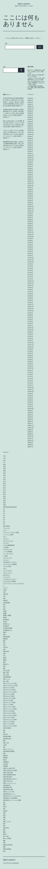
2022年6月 (30, 193)
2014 (4, 483)
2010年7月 (30, 397)
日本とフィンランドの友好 (10, 708)
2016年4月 (30, 298)
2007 (4, 468)
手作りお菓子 (6, 670)
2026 (4, 504)
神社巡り (5, 810)
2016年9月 (30, 287)
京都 (4, 598)
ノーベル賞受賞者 (7, 551)
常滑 (4, 666)
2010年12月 (31, 387)
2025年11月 (31, 109)
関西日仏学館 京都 (7, 844)
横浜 (4, 740)
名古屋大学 (6, 626)
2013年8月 (30, 351)
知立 (4, 802)
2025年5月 (30, 119)
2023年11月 (31, 157)
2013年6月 (30, 355)
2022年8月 (30, 189)
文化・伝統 (6, 674)
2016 (4, 487)
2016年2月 (30, 302)
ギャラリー (6, 538)
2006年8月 (30, 444)
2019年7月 (30, 242)
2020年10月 (31, 210)
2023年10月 (31, 159)
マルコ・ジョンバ (7, 572)
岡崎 (4, 662)
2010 (4, 475)
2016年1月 (30, 304)
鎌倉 (4, 840)
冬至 (4, 604)
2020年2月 (30, 227)
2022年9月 (30, 187)
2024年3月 (30, 149)
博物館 (4, 613)
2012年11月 (31, 368)
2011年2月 (30, 383)
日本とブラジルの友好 (8, 711)
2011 (4, 477)
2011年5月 (30, 378)
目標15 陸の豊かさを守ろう (10, 779)
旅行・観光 (6, 681)
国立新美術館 (6, 636)
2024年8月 (30, 138)
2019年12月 (31, 232)
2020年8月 (30, 215)
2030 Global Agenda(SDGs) (10, 507)
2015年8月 (30, 315)
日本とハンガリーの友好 (9, 706)
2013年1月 (30, 366)
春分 (4, 730)
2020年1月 (30, 230)
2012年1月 (30, 370)
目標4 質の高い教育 (8, 789)
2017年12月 (31, 257)
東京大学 (5, 734)
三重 (4, 592)
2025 (4, 502)
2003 (4, 464)
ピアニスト (6, 560)
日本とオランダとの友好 (9, 689)
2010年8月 (30, 395)
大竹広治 (5, 647)
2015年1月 (30, 325)
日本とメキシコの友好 (8, 721)
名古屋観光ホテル (7, 630)
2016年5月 (30, 295)
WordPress (16, 863)
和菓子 (4, 632)
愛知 (4, 668)
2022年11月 (31, 183)
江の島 (4, 745)
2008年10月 (31, 427)
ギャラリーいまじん (8, 541)
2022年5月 (30, 196)
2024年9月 (30, 136)
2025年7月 (30, 115)
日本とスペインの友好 (8, 694)
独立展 (4, 759)
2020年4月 (30, 223)
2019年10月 (31, 236)
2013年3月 (30, 361)
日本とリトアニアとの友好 (10, 725)
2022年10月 (31, 185)
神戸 (4, 808)
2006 (4, 466)
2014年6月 (30, 334)
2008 (4, 470)
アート (4, 530)
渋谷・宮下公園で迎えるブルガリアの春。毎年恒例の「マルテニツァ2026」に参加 (36, 83)
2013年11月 (31, 344)
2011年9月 (30, 372)
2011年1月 (30, 385)
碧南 (4, 804)
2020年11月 (31, 208)
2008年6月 (30, 429)
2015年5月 (30, 321)
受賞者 (4, 617)
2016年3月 (30, 300)
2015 (4, 485)
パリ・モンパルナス (8, 553)
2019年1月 (30, 255)
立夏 (4, 813)
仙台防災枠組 (6, 602)
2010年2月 (30, 404)
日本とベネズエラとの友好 (10, 715)
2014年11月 (31, 329)
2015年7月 (30, 317)
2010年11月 (31, 389)
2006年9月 (30, 442)
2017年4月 (30, 272)
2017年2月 (30, 276)
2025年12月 (31, 106)
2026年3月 (30, 100)
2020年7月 (30, 217)
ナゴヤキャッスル (7, 549)
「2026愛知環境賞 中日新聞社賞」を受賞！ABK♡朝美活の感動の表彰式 (36, 87)
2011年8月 (30, 374)
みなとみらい (6, 575)
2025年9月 (30, 111)
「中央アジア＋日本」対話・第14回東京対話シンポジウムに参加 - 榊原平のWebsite (13, 115)
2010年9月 (30, 393)
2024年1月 (30, 153)
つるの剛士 (6, 547)
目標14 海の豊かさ (8, 776)
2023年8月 (30, 164)
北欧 (4, 609)
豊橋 (4, 832)
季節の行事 (6, 651)
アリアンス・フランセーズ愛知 (11, 532)
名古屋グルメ (6, 623)
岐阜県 (4, 660)
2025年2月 (30, 125)
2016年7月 (30, 291)
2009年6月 (30, 417)
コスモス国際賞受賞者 (8, 545)
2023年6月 (30, 168)
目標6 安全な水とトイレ (9, 793)
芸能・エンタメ (7, 821)
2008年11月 (31, 425)
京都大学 (5, 600)
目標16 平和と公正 (8, 781)
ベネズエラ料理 (7, 566)
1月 (4, 462)
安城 (4, 653)
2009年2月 (30, 421)
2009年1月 (30, 423)
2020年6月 (30, 219)
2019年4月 (30, 249)
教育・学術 (6, 672)
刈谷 (4, 606)
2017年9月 (30, 264)
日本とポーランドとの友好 (10, 719)
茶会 (4, 823)
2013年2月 (30, 363)
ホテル (4, 568)
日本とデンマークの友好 (9, 702)
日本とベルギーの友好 (8, 717)
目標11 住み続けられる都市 (10, 770)
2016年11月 (31, 283)
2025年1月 (30, 128)
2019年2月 (30, 253)
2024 (4, 500)
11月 (4, 458)
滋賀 (4, 753)
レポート (5, 587)
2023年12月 (31, 155)
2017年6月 (30, 268)
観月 (4, 830)
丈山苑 (4, 589)
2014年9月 (30, 332)
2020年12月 (31, 206)
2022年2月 (30, 202)
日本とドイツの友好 (8, 704)
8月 (4, 521)
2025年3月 (30, 123)
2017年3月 (30, 274)
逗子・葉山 (6, 836)
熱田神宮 (5, 755)
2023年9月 (30, 162)
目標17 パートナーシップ (9, 783)
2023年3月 (30, 174)
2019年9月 (30, 238)
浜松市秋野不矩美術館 (8, 751)
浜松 (4, 747)
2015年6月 (30, 319)
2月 (4, 509)
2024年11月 (31, 132)
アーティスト (6, 528)
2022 (4, 496)
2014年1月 (30, 340)
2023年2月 (30, 176)
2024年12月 (31, 130)
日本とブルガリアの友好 (9, 713)
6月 (4, 517)
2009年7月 (30, 414)
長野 (4, 842)
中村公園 (5, 594)
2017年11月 (31, 259)
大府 (4, 645)
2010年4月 (30, 402)
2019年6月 (30, 244)
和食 (4, 634)
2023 (4, 498)
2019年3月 (30, 251)
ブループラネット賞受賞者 (10, 564)
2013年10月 (31, 346)
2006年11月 (31, 440)
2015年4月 (30, 323)
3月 (4, 511)
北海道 (4, 611)
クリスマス (6, 543)
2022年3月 (30, 200)
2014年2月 (30, 338)
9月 (4, 524)
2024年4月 (30, 147)
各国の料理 (6, 619)
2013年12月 (31, 342)
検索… (6, 43)
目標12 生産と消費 (8, 772)
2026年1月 (30, 104)
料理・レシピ (6, 679)
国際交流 (5, 638)
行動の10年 (6, 827)
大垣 (4, 643)
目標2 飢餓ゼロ (7, 785)
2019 (4, 492)
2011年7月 (30, 376)
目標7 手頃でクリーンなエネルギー (12, 796)
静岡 (4, 846)
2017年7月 (30, 266)
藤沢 (4, 825)
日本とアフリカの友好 (8, 687)
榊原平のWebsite (24, 4)
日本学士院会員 (7, 728)
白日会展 (5, 764)
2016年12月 (31, 281)
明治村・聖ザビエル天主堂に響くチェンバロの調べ (36, 75)
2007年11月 (31, 436)
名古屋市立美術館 (7, 628)
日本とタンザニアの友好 (9, 698)
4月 (4, 513)
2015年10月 (31, 310)
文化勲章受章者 (7, 677)
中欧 (4, 596)
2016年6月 (30, 293)
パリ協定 (5, 555)
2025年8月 (30, 113)
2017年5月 (30, 270)
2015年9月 (30, 312)
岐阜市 (4, 657)
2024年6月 (30, 142)
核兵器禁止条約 (7, 738)
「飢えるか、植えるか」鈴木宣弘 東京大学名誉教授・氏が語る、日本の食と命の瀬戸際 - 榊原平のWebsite (13, 103)
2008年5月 (30, 431)
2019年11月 (31, 234)
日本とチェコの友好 (8, 700)
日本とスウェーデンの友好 (10, 691)
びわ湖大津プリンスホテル (10, 562)
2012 (4, 479)
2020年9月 (30, 213)
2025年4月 (30, 121)
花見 (4, 819)
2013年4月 (30, 359)
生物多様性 (6, 762)
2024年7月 (30, 140)
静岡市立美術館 (7, 849)
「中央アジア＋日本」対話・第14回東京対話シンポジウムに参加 (36, 78)
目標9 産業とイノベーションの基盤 (12, 800)
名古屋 (4, 621)
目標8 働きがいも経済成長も (10, 798)
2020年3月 (30, 225)
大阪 (4, 649)
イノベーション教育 (8, 534)
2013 (4, 481)
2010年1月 (30, 406)
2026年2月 (30, 102)
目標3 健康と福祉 (7, 787)
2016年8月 (30, 289)
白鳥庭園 (5, 766)
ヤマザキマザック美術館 (9, 581)
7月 (4, 519)
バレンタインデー (7, 558)
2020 (4, 494)
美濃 (4, 817)
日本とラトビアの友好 (8, 723)
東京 (4, 732)
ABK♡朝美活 (6, 526)
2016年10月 (31, 285)
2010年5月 (30, 400)
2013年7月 (30, 353)
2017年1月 (30, 278)
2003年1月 (30, 446)
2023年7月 (30, 166)
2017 (4, 490)
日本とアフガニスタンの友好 (10, 685)
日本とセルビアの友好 (8, 696)
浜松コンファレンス (8, 749)
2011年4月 (30, 380)
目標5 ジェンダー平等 (8, 791)
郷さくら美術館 (7, 838)
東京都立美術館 (7, 736)
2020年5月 (30, 221)
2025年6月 (30, 117)
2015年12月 (31, 306)
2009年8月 (30, 412)
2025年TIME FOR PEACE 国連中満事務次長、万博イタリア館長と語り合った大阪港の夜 (13, 100)
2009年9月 (30, 410)
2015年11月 (31, 308)
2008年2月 (30, 434)
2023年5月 (30, 170)
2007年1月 (30, 438)
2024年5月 (30, 145)
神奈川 (4, 806)
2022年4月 (30, 198)
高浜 (4, 851)
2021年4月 (30, 204)
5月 (4, 515)
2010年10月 (31, 391)
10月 (4, 456)
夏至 (4, 640)
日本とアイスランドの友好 (10, 683)
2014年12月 (31, 327)
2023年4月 (30, 172)
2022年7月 (30, 191)
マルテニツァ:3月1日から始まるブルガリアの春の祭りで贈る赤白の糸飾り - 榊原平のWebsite (13, 124)
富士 (4, 655)
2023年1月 (30, 179)
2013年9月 (30, 349)
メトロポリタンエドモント (10, 579)
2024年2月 (30, 151)
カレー (4, 536)
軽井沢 (4, 834)
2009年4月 (30, 419)
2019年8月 (30, 240)
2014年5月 (30, 336)
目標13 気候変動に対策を (9, 774)
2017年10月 (31, 261)
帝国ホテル (6, 664)
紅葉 (4, 815)
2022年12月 (31, 181)
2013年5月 (30, 357)
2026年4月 (30, 98)
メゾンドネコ (6, 577)
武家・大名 (6, 742)
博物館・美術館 (7, 615)
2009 (4, 473)
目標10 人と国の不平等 (9, 768)
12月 (4, 460)
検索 (4, 66)
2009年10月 (31, 408)
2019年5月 (30, 247)
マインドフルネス (7, 570)
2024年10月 (31, 134)
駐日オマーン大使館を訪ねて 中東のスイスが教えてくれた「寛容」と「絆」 (36, 71)
